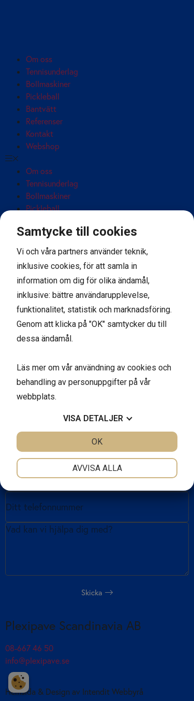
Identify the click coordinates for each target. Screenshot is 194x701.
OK (97, 442)
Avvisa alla (97, 468)
